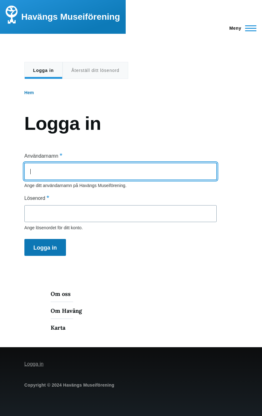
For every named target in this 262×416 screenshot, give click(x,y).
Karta (58, 327)
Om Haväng (66, 310)
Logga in (43, 73)
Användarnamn (41, 156)
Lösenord (34, 198)
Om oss (61, 293)
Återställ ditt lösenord (95, 70)
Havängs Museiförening (70, 17)
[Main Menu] (241, 28)
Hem (29, 92)
